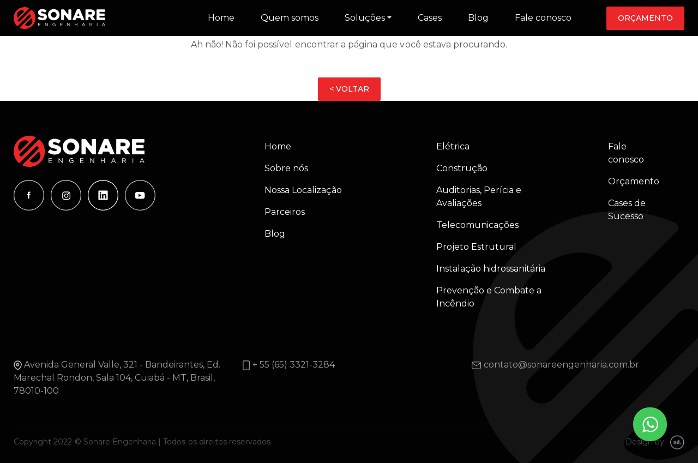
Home (221, 18)
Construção (462, 168)
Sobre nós (286, 168)
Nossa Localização (303, 190)
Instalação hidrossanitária (490, 268)
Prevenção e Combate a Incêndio (488, 297)
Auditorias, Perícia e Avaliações (478, 196)
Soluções (365, 18)
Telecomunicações (477, 225)
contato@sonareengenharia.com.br (561, 364)
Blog (478, 18)
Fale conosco (543, 18)
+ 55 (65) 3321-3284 (293, 364)
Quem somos (289, 18)
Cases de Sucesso (627, 209)
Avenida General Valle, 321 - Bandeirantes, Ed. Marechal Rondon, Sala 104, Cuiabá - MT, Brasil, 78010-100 (117, 377)
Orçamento (645, 18)
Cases (430, 18)
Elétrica (453, 146)
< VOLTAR (349, 89)
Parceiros (284, 212)
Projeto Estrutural (476, 247)
